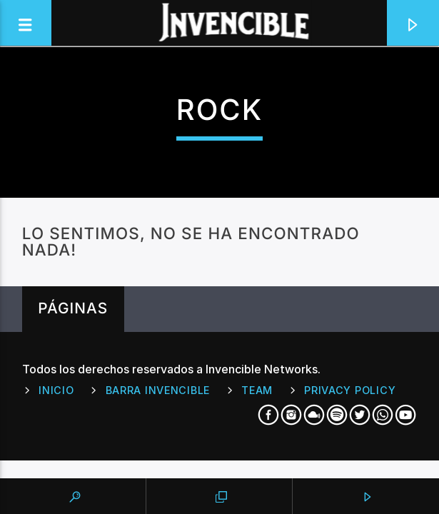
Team (257, 390)
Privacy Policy (349, 390)
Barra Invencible (158, 390)
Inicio (56, 390)
